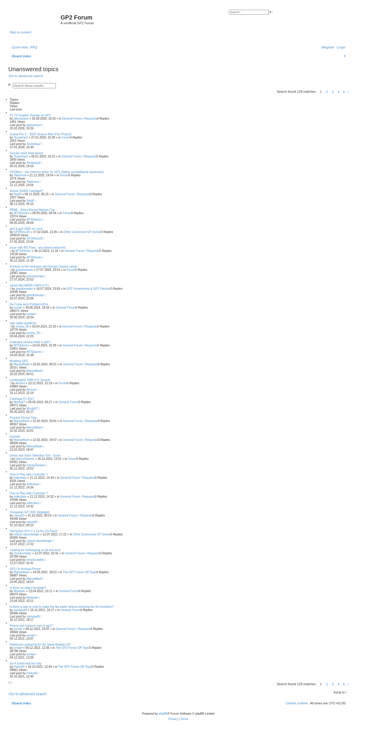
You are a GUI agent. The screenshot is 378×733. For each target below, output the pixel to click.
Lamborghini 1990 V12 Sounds (30, 380)
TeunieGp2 (21, 137)
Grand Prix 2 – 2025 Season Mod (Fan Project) (40, 134)
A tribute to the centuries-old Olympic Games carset (43, 266)
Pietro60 (19, 666)
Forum (65, 137)
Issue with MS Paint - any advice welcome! (38, 247)
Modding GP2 (19, 361)
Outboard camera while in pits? (30, 342)
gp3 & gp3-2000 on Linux (26, 228)
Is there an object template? (28, 587)
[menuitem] (33, 47)
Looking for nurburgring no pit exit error (35, 550)
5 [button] (344, 92)
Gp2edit (15, 436)
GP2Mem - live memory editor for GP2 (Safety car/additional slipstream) (57, 172)
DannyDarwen (25, 458)
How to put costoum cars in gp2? (31, 625)
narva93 (19, 515)
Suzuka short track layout (26, 153)
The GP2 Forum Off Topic (80, 572)
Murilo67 (19, 402)
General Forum (66, 307)
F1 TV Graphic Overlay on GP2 (30, 115)
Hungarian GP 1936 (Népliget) (29, 512)
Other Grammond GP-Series (82, 232)
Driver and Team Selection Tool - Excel (35, 455)
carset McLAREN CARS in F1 (29, 285)
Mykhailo (19, 591)
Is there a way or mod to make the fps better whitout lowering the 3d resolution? (62, 606)
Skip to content (20, 32)
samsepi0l (20, 610)
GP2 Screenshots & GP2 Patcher (88, 288)
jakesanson (21, 118)
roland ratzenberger (26, 534)
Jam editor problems (23, 323)
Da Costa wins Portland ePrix (29, 304)
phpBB (163, 713)
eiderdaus (20, 477)
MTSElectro (21, 213)
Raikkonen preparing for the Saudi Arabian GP (40, 644)
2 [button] (327, 92)
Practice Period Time (23, 417)
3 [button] (332, 92)
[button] (347, 91)
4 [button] (338, 92)
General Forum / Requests (79, 118)
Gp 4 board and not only (25, 663)
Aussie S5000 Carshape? (26, 191)
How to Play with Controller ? (29, 474)
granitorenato (24, 269)
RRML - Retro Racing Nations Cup (32, 209)
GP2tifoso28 (22, 232)
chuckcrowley (22, 553)
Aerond (20, 383)
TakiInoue (20, 175)
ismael (18, 307)
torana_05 (22, 326)
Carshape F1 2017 (22, 398)
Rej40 (17, 194)
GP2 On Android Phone (25, 569)
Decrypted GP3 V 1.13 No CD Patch (33, 531)
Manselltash (21, 364)
